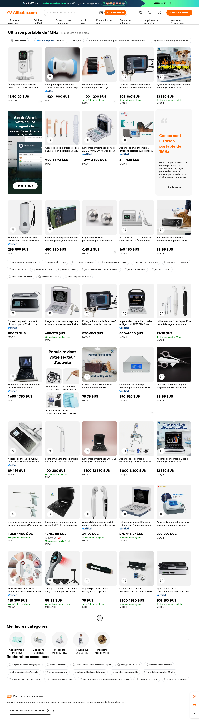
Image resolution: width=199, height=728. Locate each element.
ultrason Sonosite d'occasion (24, 672)
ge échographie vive (56, 672)
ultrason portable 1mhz (145, 262)
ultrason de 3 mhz (48, 276)
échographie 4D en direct (59, 679)
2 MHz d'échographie (175, 679)
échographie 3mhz (135, 269)
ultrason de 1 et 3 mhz (176, 262)
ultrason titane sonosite (159, 664)
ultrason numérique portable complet (92, 664)
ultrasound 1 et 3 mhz (20, 276)
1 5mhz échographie (83, 262)
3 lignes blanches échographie (24, 664)
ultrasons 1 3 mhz (42, 269)
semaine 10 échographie (125, 672)
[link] (194, 696)
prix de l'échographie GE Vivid (159, 672)
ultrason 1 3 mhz (161, 269)
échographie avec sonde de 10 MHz (100, 269)
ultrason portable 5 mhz (78, 276)
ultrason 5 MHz (67, 269)
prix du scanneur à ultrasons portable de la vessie (104, 679)
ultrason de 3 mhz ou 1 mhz (23, 262)
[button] (50, 77)
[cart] (150, 13)
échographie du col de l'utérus (89, 672)
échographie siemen (128, 664)
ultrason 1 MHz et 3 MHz (113, 262)
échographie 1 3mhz (55, 262)
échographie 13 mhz (147, 679)
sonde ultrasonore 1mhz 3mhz (24, 679)
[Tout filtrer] (18, 40)
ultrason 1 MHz (17, 269)
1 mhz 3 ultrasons (56, 664)
